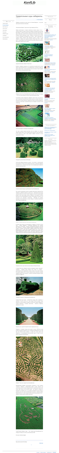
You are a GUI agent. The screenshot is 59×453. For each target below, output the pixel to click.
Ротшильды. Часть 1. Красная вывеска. (50, 130)
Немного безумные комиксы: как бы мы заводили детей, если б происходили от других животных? (50, 36)
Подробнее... (46, 56)
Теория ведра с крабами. (49, 45)
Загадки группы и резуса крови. (50, 62)
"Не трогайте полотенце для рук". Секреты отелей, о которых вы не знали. (50, 79)
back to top (41, 443)
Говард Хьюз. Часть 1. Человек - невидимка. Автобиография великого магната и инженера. (50, 135)
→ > (31, 444)
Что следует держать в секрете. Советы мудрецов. (50, 109)
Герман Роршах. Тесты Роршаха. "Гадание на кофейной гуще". (50, 132)
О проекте (38, 452)
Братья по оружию (43, 452)
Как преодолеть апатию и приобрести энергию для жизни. (50, 118)
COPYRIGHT (54, 452)
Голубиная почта (49, 452)
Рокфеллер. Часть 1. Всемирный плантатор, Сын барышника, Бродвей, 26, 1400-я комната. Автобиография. (51, 128)
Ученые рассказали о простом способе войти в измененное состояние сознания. (50, 89)
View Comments (40, 19)
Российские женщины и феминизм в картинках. (49, 55)
